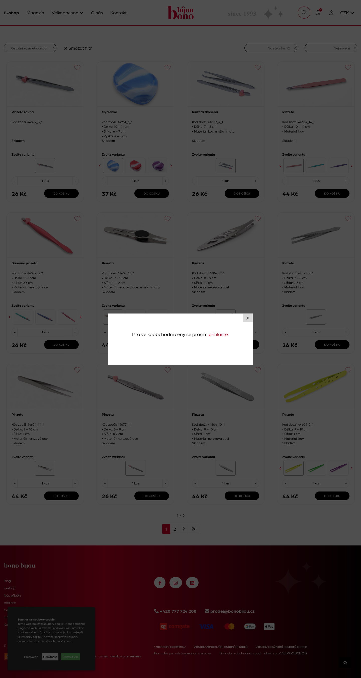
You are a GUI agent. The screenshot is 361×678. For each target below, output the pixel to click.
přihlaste (218, 334)
